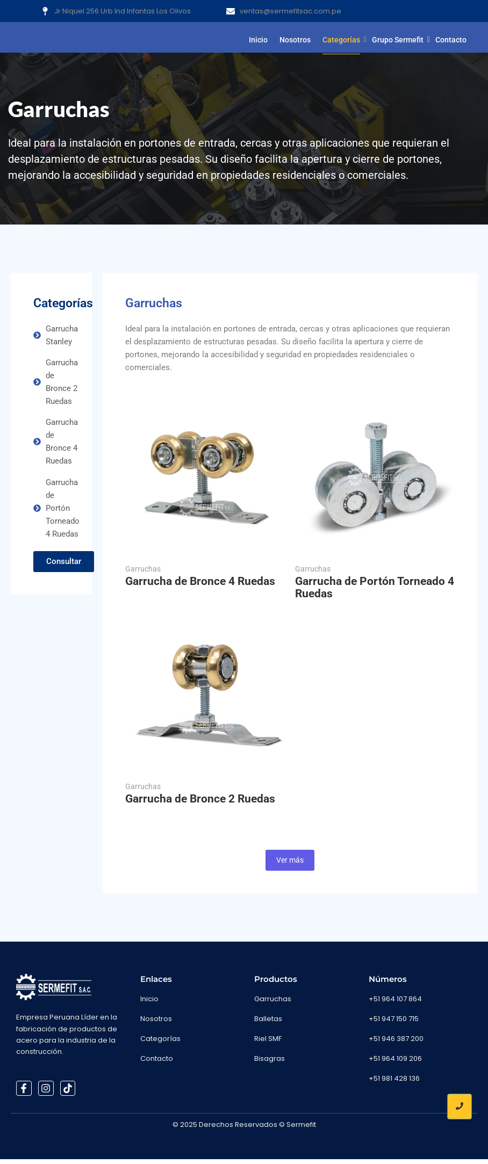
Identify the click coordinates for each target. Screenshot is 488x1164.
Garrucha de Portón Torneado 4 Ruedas (374, 592)
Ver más (290, 865)
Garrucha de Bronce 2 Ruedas (200, 804)
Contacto (451, 39)
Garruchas (143, 573)
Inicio (258, 39)
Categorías (342, 39)
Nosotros (295, 39)
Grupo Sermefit (399, 39)
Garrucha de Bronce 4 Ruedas (200, 586)
